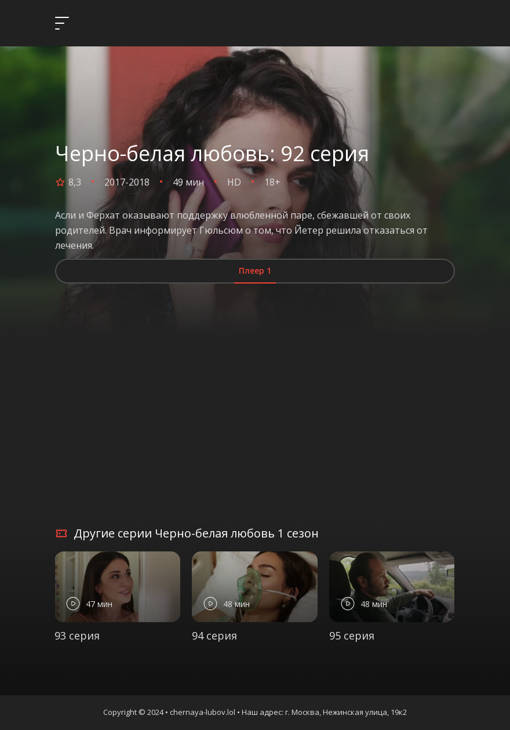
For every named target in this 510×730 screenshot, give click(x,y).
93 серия (77, 635)
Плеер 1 (255, 270)
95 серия (351, 635)
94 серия (214, 635)
